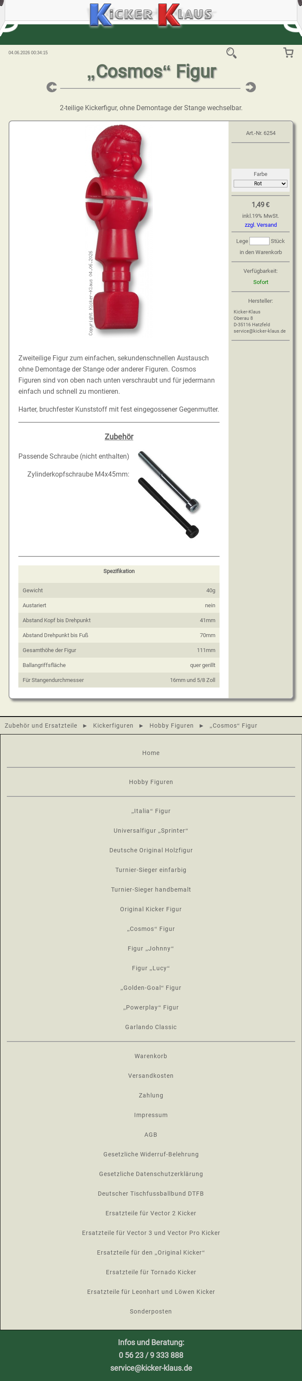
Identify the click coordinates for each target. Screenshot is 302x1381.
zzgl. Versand (261, 225)
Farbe (260, 174)
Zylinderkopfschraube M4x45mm (77, 474)
